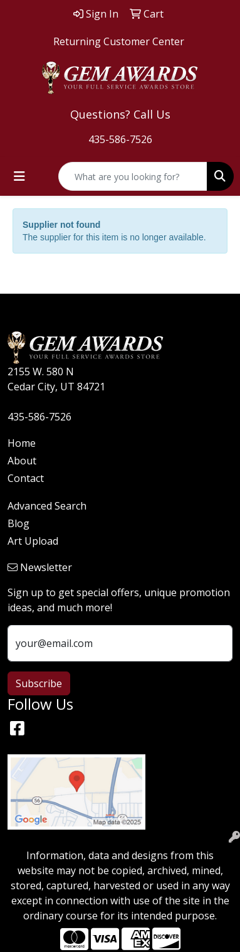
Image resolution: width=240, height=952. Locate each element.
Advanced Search (47, 506)
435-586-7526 (120, 139)
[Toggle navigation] (19, 176)
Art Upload (33, 541)
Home (22, 443)
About (22, 461)
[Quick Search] (132, 176)
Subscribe (39, 683)
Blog (18, 523)
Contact (26, 478)
